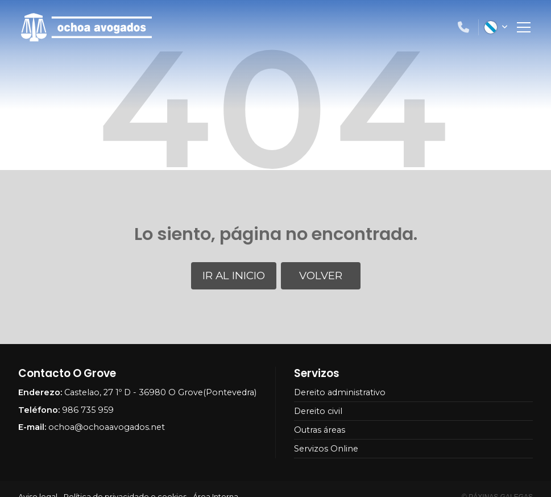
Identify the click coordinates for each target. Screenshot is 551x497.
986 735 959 (88, 410)
